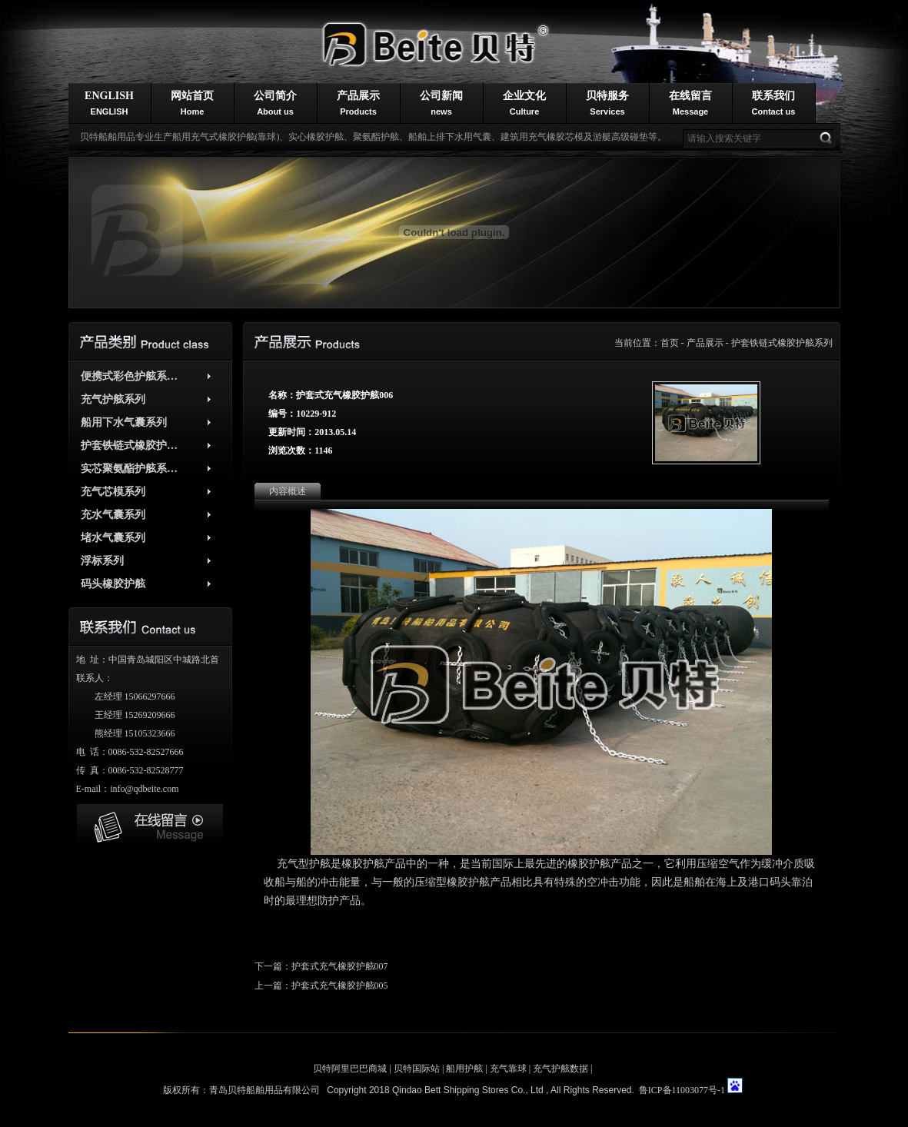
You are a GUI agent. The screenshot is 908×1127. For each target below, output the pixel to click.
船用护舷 (464, 1068)
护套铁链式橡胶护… (129, 445)
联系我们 (774, 103)
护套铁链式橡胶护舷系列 (782, 342)
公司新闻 (441, 103)
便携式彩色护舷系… (129, 376)
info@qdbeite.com (144, 788)
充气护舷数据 (560, 1068)
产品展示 (358, 103)
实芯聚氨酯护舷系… (129, 468)
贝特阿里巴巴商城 (350, 1068)
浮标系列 (102, 561)
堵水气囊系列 (113, 538)
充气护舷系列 (113, 399)
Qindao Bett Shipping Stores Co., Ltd (469, 1090)
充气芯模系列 (113, 491)
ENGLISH (109, 103)
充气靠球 (508, 1068)
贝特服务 (607, 103)
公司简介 (275, 103)
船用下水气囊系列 (124, 422)
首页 (669, 342)
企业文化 (524, 103)
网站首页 (192, 103)
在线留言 (690, 103)
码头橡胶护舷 (113, 584)
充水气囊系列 (113, 514)
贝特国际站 (417, 1068)
